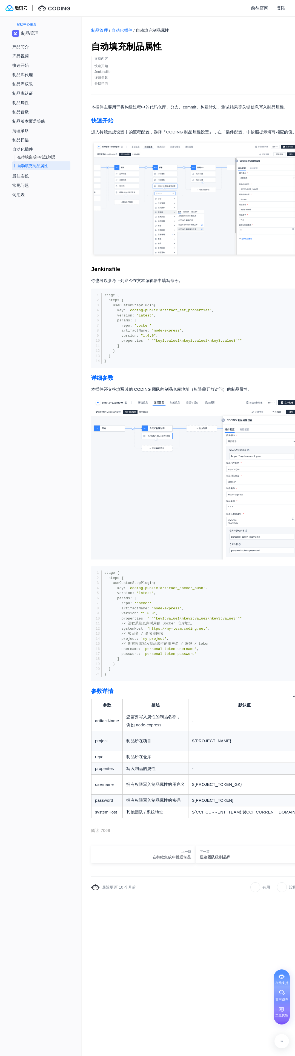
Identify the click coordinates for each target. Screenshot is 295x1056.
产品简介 (20, 46)
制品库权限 (22, 84)
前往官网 (259, 8)
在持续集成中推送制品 (36, 157)
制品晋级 (20, 112)
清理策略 (20, 130)
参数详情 (102, 691)
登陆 (281, 8)
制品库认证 (22, 93)
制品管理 (99, 30)
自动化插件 (121, 30)
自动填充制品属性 (32, 166)
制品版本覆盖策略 (28, 121)
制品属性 (20, 102)
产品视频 (20, 56)
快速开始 (102, 121)
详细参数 (102, 378)
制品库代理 (22, 74)
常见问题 (20, 185)
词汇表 (18, 194)
